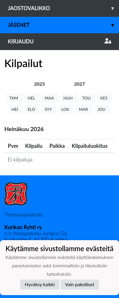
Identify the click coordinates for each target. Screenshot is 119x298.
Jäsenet (63, 25)
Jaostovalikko (63, 8)
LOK (66, 109)
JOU (103, 109)
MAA (50, 97)
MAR (84, 109)
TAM (15, 97)
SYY (49, 109)
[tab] (40, 84)
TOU (87, 97)
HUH (69, 97)
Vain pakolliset (79, 284)
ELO (32, 109)
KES (104, 97)
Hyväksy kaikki (40, 284)
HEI (16, 109)
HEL (32, 97)
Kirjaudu (59, 41)
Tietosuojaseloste (23, 214)
